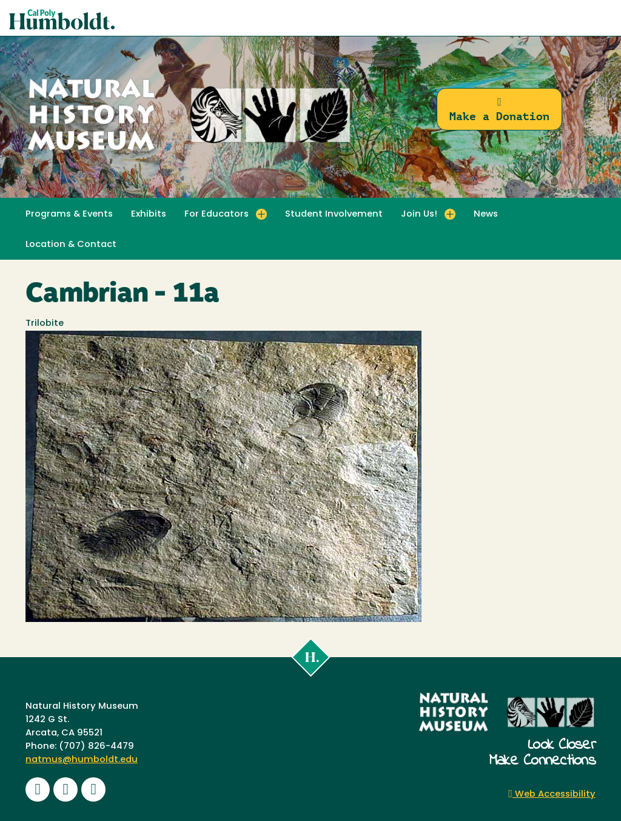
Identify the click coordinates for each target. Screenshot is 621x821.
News (486, 214)
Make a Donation (499, 109)
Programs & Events (69, 214)
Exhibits (148, 214)
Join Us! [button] (419, 214)
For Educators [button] (216, 214)
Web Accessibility (552, 794)
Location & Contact (70, 244)
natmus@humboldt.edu (81, 760)
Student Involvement (334, 214)
